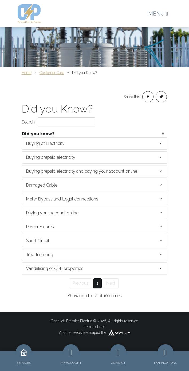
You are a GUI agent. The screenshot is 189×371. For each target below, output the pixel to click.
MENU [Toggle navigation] (158, 13)
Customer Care (52, 73)
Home (27, 73)
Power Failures (40, 226)
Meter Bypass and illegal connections (62, 199)
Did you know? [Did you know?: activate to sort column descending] (38, 133)
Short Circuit (37, 240)
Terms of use (94, 326)
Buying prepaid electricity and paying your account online (81, 171)
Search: (58, 121)
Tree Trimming (39, 254)
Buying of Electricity (45, 143)
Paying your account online (52, 212)
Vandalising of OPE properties (54, 268)
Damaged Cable (41, 185)
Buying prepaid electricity (50, 157)
